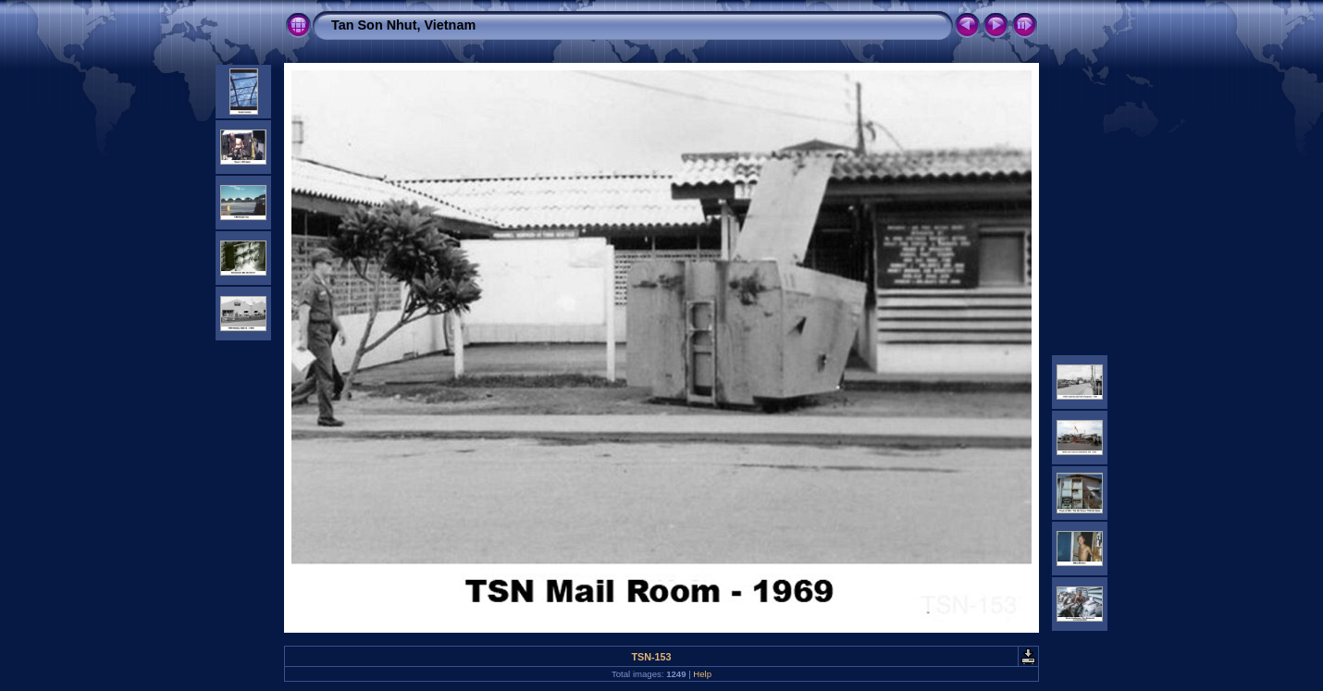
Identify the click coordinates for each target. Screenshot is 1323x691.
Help (702, 674)
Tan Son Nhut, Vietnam (403, 25)
